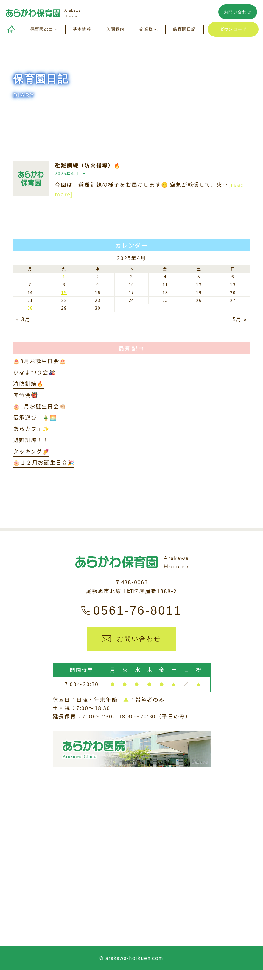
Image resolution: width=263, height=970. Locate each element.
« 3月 (23, 319)
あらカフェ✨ (31, 428)
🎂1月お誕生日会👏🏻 (39, 406)
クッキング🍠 (31, 451)
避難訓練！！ (31, 440)
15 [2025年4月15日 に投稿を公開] (64, 292)
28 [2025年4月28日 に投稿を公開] (30, 308)
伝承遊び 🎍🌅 (35, 417)
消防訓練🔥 (28, 383)
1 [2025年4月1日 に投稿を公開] (64, 277)
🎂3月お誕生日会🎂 (39, 361)
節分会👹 (25, 395)
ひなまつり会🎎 (34, 372)
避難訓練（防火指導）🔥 (88, 165)
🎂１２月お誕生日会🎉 (43, 462)
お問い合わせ (237, 12)
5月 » (240, 319)
